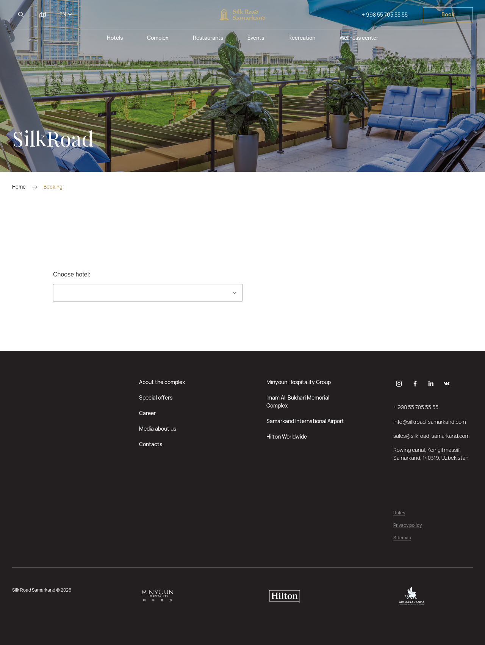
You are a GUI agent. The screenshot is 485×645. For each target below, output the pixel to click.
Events (255, 37)
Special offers (155, 397)
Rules (399, 513)
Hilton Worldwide (286, 436)
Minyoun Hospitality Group (298, 382)
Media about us (157, 428)
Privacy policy (407, 525)
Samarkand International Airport (305, 421)
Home (19, 187)
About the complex (162, 382)
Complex (158, 37)
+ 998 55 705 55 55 (385, 14)
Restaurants (208, 37)
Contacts (150, 444)
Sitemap (402, 538)
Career (147, 413)
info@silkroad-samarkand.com (429, 421)
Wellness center (359, 37)
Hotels (115, 37)
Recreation (301, 37)
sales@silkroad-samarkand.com (431, 435)
